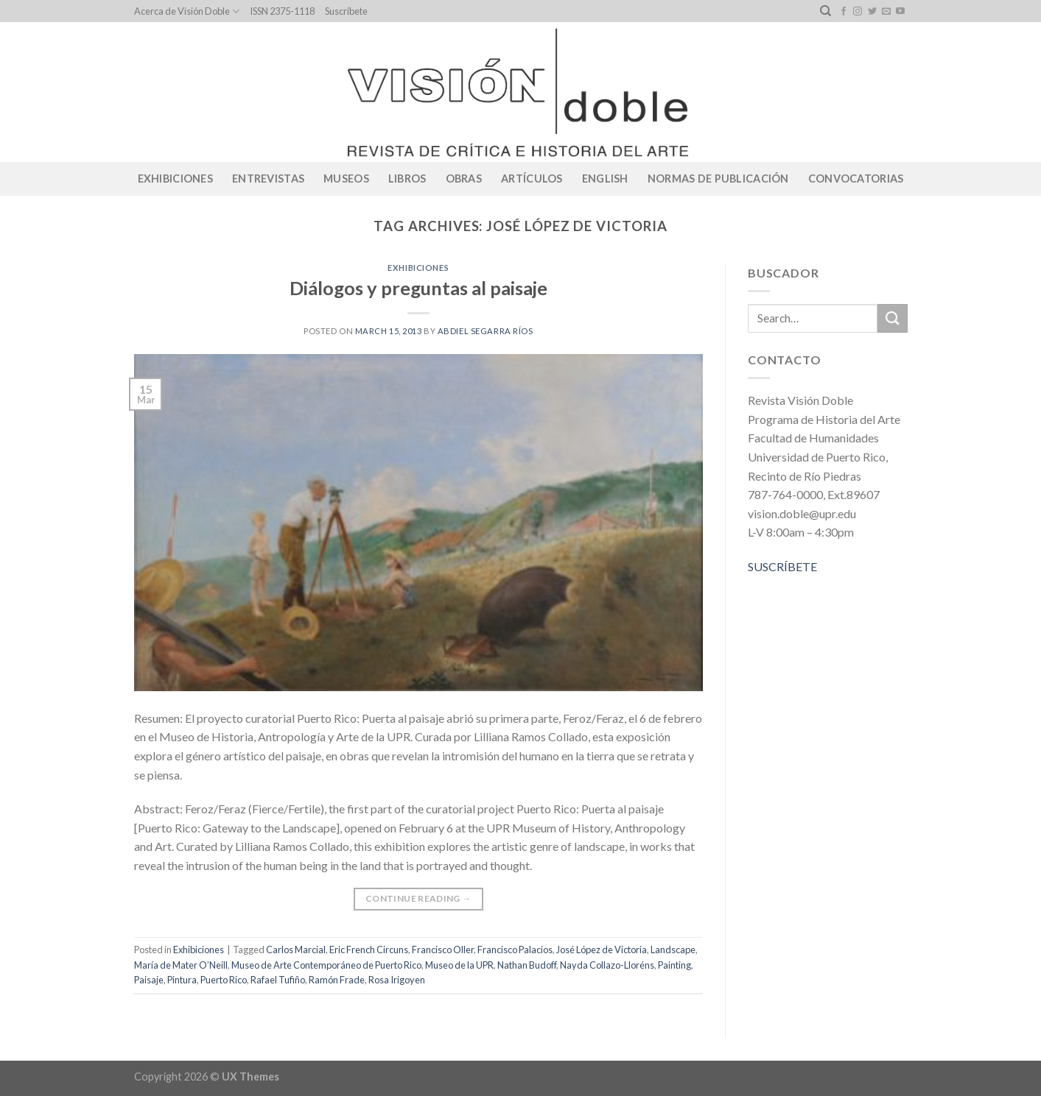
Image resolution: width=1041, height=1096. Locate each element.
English (605, 178)
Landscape (673, 949)
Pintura (182, 980)
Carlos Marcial (296, 949)
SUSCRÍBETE (782, 566)
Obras (464, 178)
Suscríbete (346, 11)
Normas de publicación (718, 178)
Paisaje (149, 980)
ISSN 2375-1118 (282, 11)
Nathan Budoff (526, 965)
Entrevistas (268, 178)
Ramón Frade (337, 980)
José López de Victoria (601, 949)
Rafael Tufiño (277, 980)
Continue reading (418, 898)
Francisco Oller (443, 949)
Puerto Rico (223, 980)
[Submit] (892, 318)
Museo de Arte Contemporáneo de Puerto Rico (326, 965)
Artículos (532, 178)
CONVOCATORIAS (856, 178)
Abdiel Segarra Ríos (485, 331)
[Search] (825, 11)
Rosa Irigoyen (396, 980)
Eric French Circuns (368, 949)
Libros (407, 178)
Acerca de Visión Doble (186, 11)
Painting (674, 965)
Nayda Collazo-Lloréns (607, 965)
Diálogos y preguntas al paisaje (418, 288)
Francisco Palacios (515, 949)
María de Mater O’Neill (181, 965)
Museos (346, 178)
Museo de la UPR (459, 965)
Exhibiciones (175, 178)
